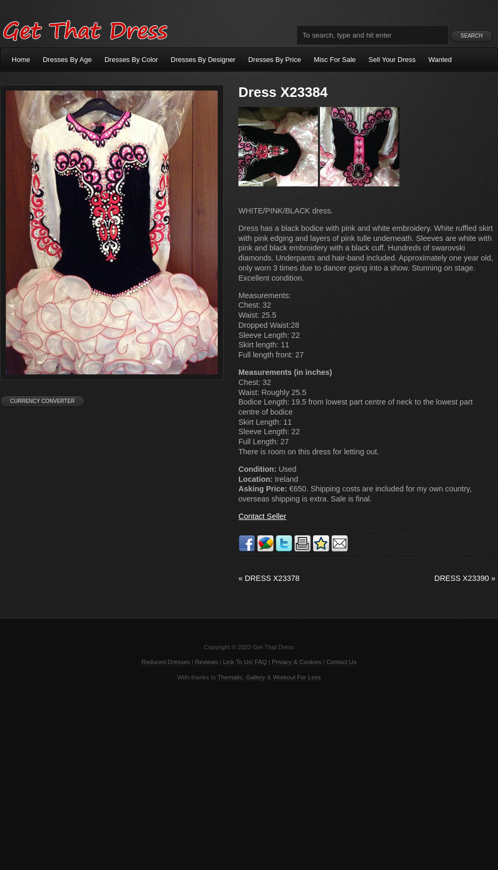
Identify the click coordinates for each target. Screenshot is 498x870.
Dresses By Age (67, 60)
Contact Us (341, 662)
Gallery (255, 677)
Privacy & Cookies (296, 662)
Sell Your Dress (392, 60)
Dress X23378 (268, 578)
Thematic (230, 677)
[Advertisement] (249, 775)
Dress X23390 (464, 578)
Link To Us (237, 662)
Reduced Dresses (165, 662)
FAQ (261, 662)
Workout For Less (297, 677)
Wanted (440, 60)
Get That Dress (85, 29)
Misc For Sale (334, 60)
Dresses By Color (131, 60)
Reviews (206, 662)
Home (21, 60)
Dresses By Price (274, 60)
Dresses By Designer (203, 60)
